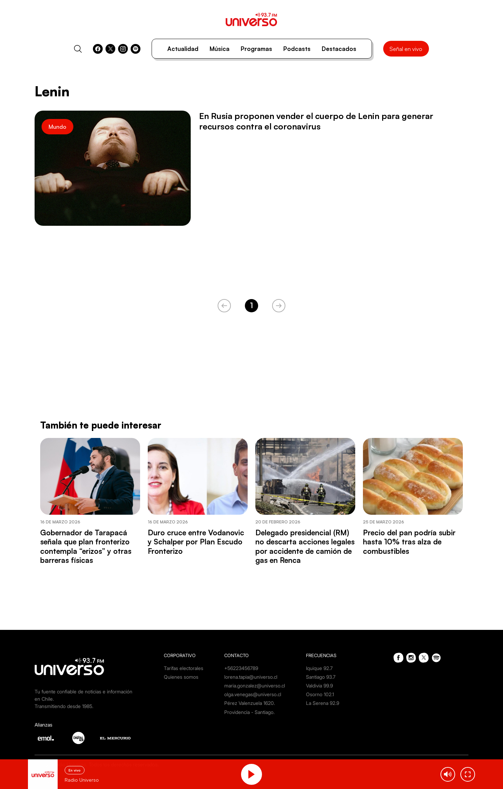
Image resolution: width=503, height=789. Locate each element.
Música (219, 48)
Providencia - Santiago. (249, 712)
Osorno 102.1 (320, 694)
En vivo (74, 770)
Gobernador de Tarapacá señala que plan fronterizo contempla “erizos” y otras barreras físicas (85, 546)
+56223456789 (241, 668)
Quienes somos (181, 677)
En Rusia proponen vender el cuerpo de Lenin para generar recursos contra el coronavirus (316, 121)
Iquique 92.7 (319, 668)
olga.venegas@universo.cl (252, 694)
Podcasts (297, 48)
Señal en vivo (405, 48)
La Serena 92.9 (322, 703)
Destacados (339, 48)
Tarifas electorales (183, 668)
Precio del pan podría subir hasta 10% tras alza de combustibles (409, 542)
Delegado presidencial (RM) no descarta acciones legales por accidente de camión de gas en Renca (305, 546)
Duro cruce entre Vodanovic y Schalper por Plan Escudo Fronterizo (196, 542)
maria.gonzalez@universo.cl (254, 685)
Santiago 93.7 (320, 677)
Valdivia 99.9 (319, 685)
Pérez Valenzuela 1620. (249, 703)
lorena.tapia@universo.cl (250, 677)
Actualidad (182, 48)
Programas (256, 48)
